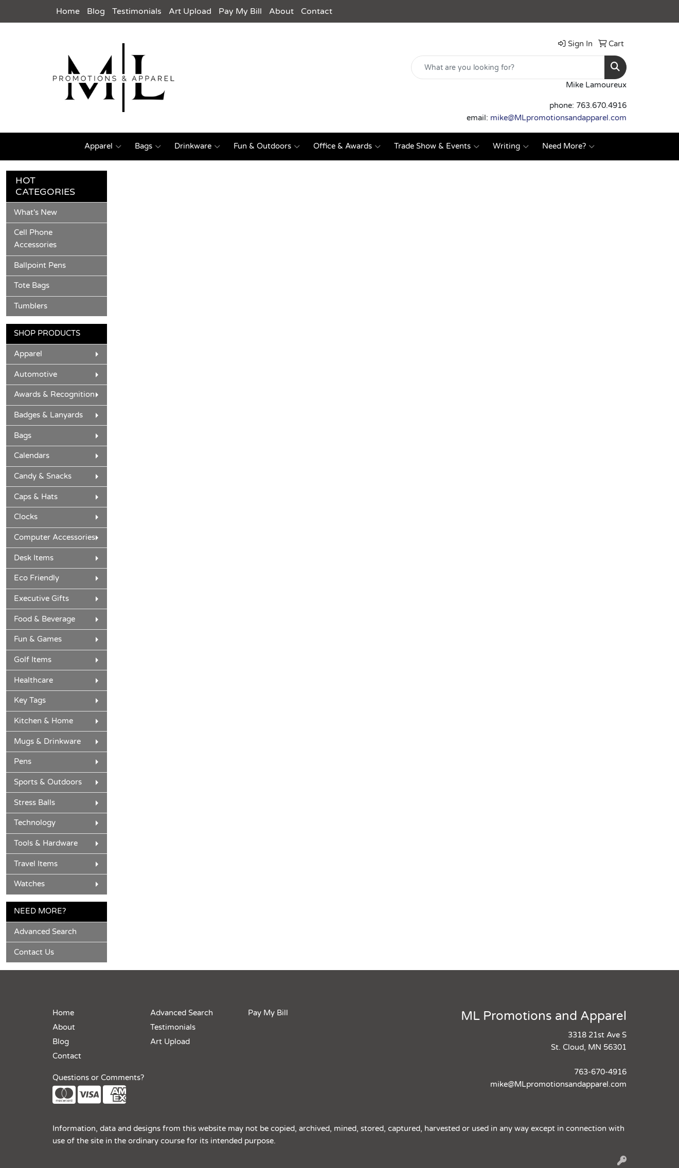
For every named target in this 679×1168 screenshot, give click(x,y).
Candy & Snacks (43, 476)
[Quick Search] (508, 67)
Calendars (31, 455)
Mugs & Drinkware (47, 741)
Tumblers (30, 306)
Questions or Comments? (98, 1077)
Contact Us (34, 952)
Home (68, 11)
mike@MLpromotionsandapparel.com (558, 118)
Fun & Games (38, 639)
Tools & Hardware (46, 843)
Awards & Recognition (54, 394)
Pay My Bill (240, 11)
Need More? (568, 146)
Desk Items (33, 558)
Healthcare (33, 680)
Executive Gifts (41, 598)
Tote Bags (31, 285)
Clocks (26, 517)
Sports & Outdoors (48, 782)
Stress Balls (34, 802)
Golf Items (32, 659)
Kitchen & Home (43, 721)
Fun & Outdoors (267, 146)
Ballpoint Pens (40, 265)
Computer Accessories (54, 537)
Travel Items (36, 864)
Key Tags (30, 700)
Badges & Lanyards (48, 415)
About (281, 11)
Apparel (102, 146)
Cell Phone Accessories (35, 238)
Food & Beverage (44, 619)
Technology (35, 822)
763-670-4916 (600, 1072)
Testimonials (137, 11)
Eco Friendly (36, 578)
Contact (316, 11)
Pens (22, 761)
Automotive (35, 374)
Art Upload (190, 11)
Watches (29, 884)
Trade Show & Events (436, 146)
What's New (35, 212)
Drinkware (197, 146)
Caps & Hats (36, 496)
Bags (148, 146)
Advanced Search (45, 931)
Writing (511, 146)
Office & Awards (347, 146)
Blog (96, 11)
